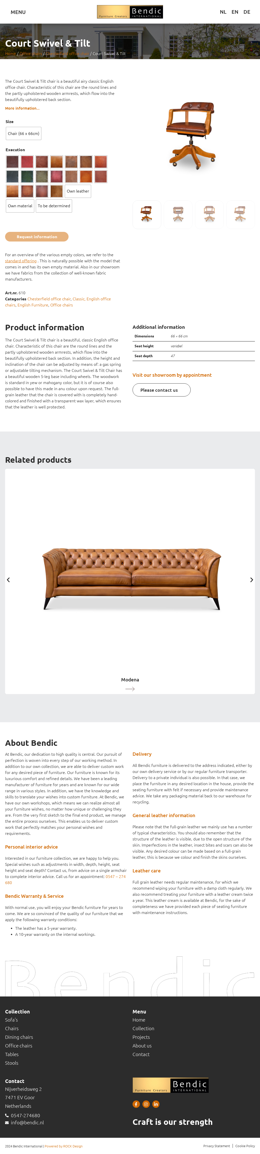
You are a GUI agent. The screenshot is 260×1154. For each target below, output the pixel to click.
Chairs (12, 1028)
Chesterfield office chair (67, 53)
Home (10, 53)
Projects (141, 1037)
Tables (12, 1054)
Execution (15, 150)
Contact (141, 1054)
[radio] (23, 133)
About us (142, 1045)
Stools (11, 1063)
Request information (37, 236)
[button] (8, 580)
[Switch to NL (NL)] (223, 12)
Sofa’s (11, 1020)
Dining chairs (19, 1037)
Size (9, 121)
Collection (143, 1028)
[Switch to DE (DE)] (247, 12)
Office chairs (31, 53)
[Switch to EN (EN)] (235, 12)
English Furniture (33, 305)
